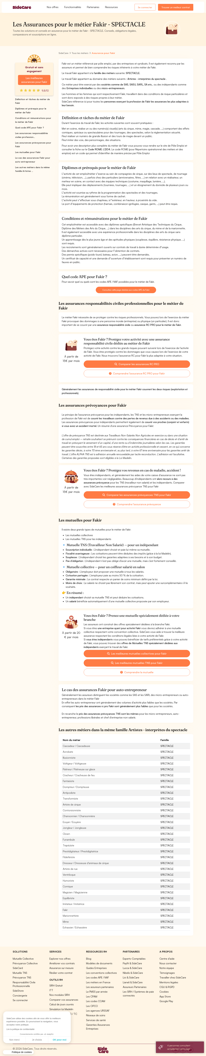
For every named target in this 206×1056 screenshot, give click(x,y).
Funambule (69, 839)
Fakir (65, 910)
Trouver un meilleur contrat (175, 7)
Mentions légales (168, 982)
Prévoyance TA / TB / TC (63, 1013)
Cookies (164, 991)
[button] (18, 1052)
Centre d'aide (166, 958)
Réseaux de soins (95, 1015)
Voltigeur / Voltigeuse (74, 763)
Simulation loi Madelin (61, 1009)
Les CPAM (91, 996)
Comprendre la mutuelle (136, 672)
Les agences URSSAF (98, 1010)
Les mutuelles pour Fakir (28, 152)
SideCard (18, 968)
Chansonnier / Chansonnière (79, 816)
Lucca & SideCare (132, 968)
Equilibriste (68, 898)
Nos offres (52, 7)
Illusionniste (69, 757)
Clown (66, 833)
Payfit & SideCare (132, 963)
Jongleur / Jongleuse (74, 827)
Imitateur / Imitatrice (73, 904)
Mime (66, 921)
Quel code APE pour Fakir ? (29, 127)
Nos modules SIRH (59, 994)
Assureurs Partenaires (134, 987)
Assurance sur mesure (61, 968)
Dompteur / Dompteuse (76, 787)
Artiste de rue (70, 868)
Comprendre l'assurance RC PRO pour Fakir (137, 373)
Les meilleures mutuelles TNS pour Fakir (137, 663)
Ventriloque (69, 874)
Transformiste (70, 798)
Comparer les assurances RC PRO (137, 364)
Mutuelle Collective (23, 958)
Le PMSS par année (97, 991)
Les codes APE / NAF (97, 977)
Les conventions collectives (101, 972)
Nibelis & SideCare (133, 972)
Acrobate (68, 751)
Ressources (111, 7)
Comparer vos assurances (63, 999)
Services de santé (96, 1020)
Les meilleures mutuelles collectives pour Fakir (137, 653)
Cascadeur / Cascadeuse (76, 746)
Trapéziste (68, 845)
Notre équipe (166, 968)
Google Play (166, 1001)
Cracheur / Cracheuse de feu (79, 775)
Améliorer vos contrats (62, 963)
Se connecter (145, 7)
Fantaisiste (68, 781)
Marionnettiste (71, 915)
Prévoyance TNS (22, 977)
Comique (68, 886)
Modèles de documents (99, 963)
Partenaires (93, 7)
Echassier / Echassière (75, 927)
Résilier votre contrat (60, 972)
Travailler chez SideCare (172, 977)
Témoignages (167, 972)
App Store (165, 996)
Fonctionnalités (72, 7)
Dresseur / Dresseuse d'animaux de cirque (86, 863)
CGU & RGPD (166, 987)
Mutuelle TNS (20, 972)
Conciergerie (20, 995)
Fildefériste (69, 857)
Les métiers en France (98, 982)
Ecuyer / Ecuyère (72, 822)
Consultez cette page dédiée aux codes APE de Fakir (126, 290)
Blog (88, 958)
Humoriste (68, 880)
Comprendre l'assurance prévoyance (137, 504)
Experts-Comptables (134, 958)
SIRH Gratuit (56, 985)
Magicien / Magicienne (75, 892)
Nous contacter (168, 963)
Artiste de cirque (72, 804)
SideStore (18, 990)
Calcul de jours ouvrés (61, 1004)
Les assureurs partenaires (100, 987)
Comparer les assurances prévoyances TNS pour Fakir (137, 495)
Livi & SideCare (131, 977)
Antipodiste (69, 792)
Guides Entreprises (96, 968)
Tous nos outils (57, 1018)
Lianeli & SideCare (133, 982)
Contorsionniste (72, 810)
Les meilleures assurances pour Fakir (34, 80)
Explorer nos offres (59, 958)
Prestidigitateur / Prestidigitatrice (80, 851)
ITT (51, 990)
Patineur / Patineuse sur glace (79, 769)
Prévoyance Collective (25, 963)
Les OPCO (92, 1006)
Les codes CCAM (95, 1001)
